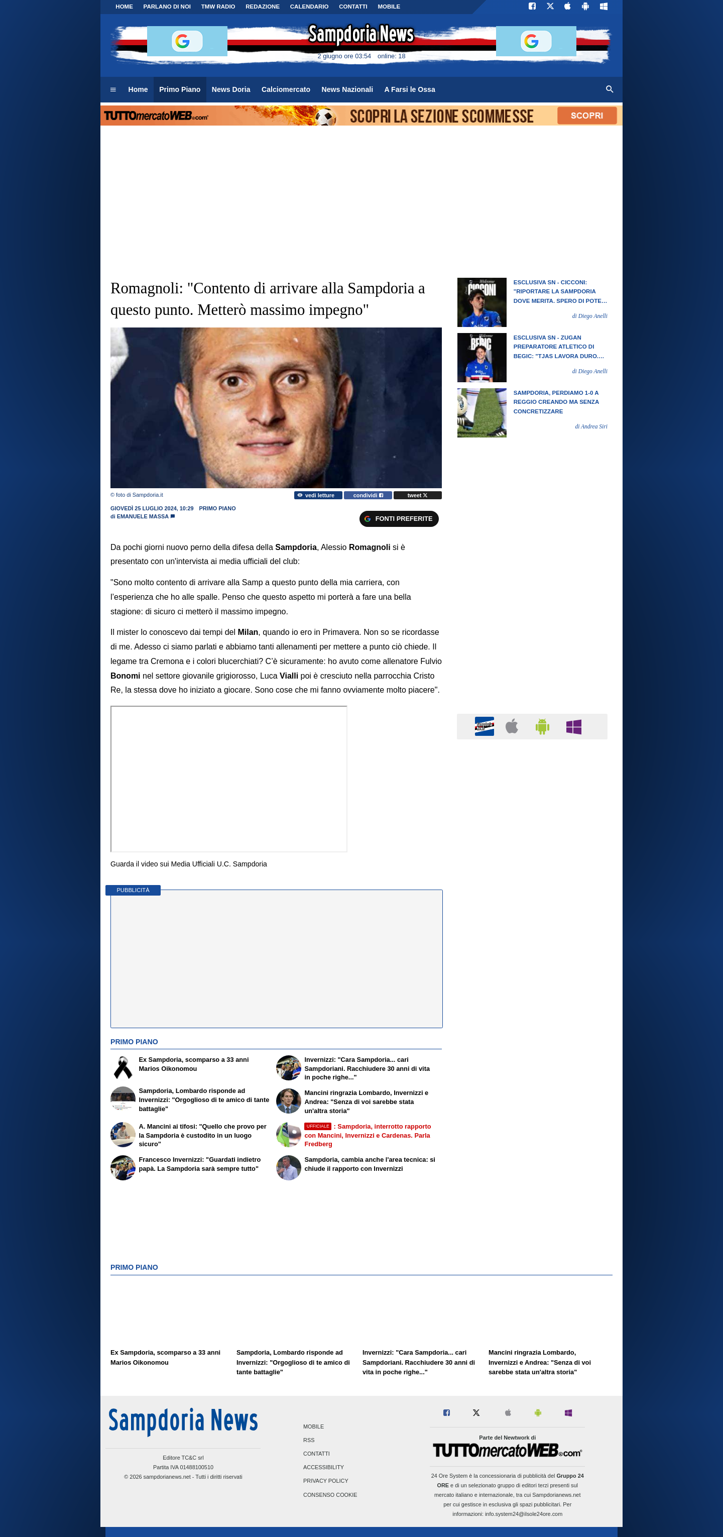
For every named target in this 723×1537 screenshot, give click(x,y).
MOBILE (389, 7)
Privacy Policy (325, 1481)
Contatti (316, 1454)
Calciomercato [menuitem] (286, 89)
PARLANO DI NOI (167, 7)
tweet (418, 495)
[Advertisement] (532, 1136)
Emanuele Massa (143, 516)
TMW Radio (218, 7)
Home (124, 7)
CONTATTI (353, 7)
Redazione (263, 7)
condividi (368, 495)
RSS (308, 1440)
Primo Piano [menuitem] (179, 89)
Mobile (313, 1426)
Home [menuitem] (138, 89)
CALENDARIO (309, 7)
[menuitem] (112, 89)
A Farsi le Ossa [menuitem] (410, 89)
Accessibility (323, 1468)
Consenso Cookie (330, 1495)
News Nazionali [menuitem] (348, 89)
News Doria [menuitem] (231, 89)
